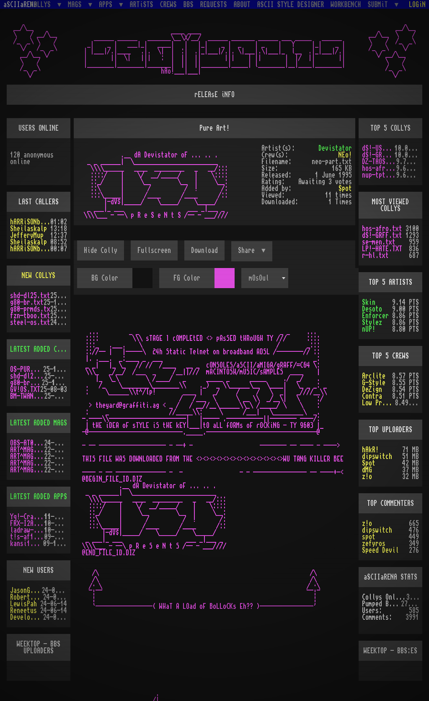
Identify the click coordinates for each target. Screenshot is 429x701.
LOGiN (417, 4)
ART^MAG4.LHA (27, 456)
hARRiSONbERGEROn (30, 222)
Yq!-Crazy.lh (27, 516)
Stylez (372, 322)
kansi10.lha (26, 543)
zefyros (373, 543)
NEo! (345, 155)
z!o (367, 476)
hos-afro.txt (379, 168)
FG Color (186, 278)
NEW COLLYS (38, 275)
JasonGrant (26, 590)
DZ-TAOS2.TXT (379, 161)
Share (248, 250)
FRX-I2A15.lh (27, 523)
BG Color (104, 278)
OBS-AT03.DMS (27, 443)
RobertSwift (26, 597)
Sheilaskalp (28, 228)
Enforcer (375, 315)
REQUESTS (213, 4)
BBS (188, 4)
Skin (368, 302)
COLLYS (42, 4)
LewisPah (23, 603)
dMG (367, 469)
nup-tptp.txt (379, 175)
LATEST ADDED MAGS (38, 423)
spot (368, 536)
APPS (107, 4)
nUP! (368, 329)
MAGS (76, 4)
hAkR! (370, 449)
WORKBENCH (346, 4)
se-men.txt (378, 242)
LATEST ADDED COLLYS (42, 349)
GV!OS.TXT (25, 389)
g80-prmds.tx (30, 309)
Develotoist (26, 617)
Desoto (372, 309)
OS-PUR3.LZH (26, 369)
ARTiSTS (141, 4)
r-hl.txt (375, 255)
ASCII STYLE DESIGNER (290, 4)
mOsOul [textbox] (259, 278)
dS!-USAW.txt (378, 148)
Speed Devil (380, 550)
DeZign (372, 389)
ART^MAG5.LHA (27, 463)
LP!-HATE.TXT (382, 248)
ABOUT (242, 4)
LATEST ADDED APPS (38, 496)
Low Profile (378, 402)
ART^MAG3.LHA (27, 449)
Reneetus (23, 610)
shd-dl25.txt (30, 295)
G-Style (373, 382)
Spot (345, 188)
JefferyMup (27, 235)
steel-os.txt (30, 322)
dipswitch (377, 456)
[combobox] (264, 278)
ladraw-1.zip (27, 530)
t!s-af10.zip (27, 536)
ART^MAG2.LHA (27, 469)
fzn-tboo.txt (30, 315)
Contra (372, 396)
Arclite (373, 376)
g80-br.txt (27, 302)
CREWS (168, 4)
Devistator (335, 148)
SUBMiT (379, 4)
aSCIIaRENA (20, 4)
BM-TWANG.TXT (27, 396)
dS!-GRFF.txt (378, 155)
